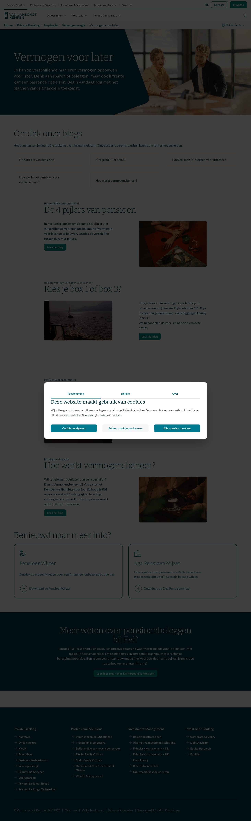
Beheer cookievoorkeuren (74, 428)
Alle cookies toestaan (177, 428)
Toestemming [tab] (75, 393)
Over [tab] (175, 393)
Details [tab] (125, 393)
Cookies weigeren (125, 428)
